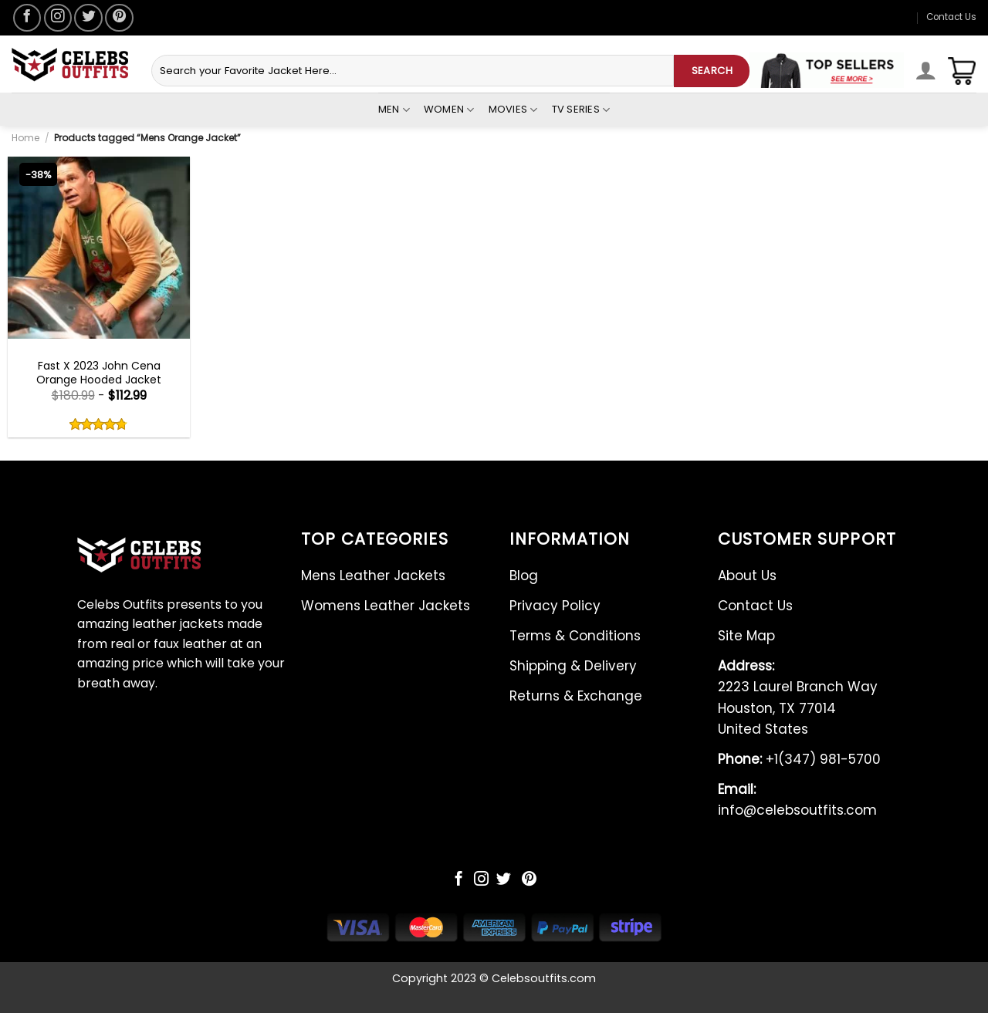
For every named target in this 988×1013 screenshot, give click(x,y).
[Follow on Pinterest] (119, 18)
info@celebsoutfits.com (797, 799)
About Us (747, 575)
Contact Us (951, 17)
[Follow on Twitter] (88, 18)
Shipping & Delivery (573, 666)
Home (25, 137)
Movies (513, 109)
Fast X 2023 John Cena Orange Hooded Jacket (98, 373)
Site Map (746, 635)
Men (394, 109)
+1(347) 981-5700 (799, 759)
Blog (523, 575)
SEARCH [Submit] (712, 70)
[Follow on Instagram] (58, 18)
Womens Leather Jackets (385, 605)
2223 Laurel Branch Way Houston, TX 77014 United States (798, 697)
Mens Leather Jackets (373, 575)
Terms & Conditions (575, 635)
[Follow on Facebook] (27, 18)
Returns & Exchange (575, 696)
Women (449, 109)
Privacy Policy (555, 605)
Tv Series (581, 109)
